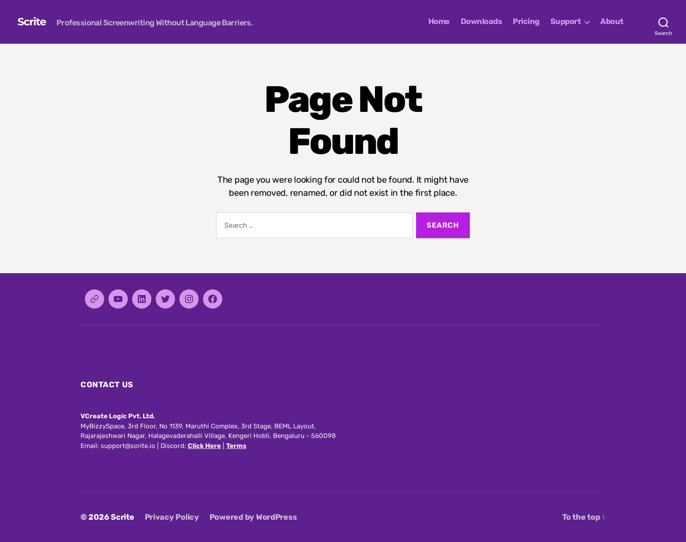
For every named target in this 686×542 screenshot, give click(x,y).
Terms (236, 446)
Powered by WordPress (253, 517)
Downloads (481, 21)
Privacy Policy (172, 517)
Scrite (32, 22)
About (611, 21)
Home (439, 21)
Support (565, 21)
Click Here (204, 446)
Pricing (526, 21)
